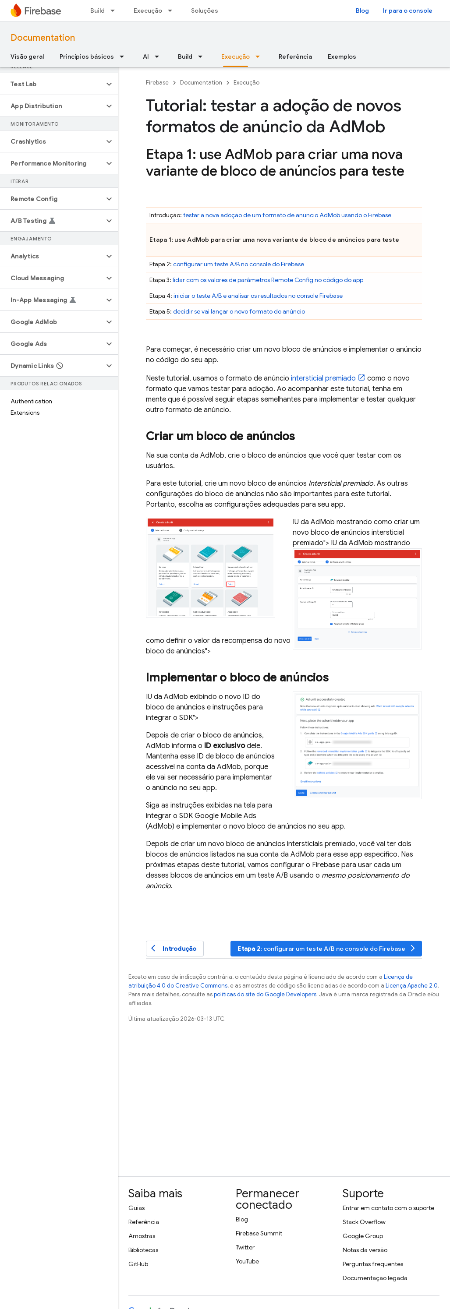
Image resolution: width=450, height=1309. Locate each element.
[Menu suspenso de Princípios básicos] (124, 56)
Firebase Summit (259, 1233)
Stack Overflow (364, 1222)
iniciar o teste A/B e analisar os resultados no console (258, 296)
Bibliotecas (143, 1250)
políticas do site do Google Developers (265, 994)
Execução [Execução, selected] (235, 56)
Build (97, 10)
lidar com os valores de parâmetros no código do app (268, 280)
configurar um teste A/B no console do (238, 264)
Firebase (157, 82)
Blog (362, 10)
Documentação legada (375, 1278)
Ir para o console (407, 10)
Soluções (204, 10)
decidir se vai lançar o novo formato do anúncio (239, 311)
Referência (295, 56)
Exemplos (342, 56)
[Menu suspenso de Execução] (172, 10)
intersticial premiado (323, 378)
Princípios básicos (87, 56)
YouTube (247, 1261)
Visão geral (27, 56)
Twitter (245, 1247)
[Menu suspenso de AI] (159, 56)
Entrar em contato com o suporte (388, 1208)
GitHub (138, 1264)
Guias (136, 1208)
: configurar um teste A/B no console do (327, 948)
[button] (52, 84)
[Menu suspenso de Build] (115, 10)
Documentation (43, 37)
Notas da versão (365, 1250)
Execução (148, 10)
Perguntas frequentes (373, 1264)
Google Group (363, 1236)
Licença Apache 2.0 (412, 985)
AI (146, 56)
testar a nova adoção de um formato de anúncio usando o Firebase (287, 215)
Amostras (141, 1236)
